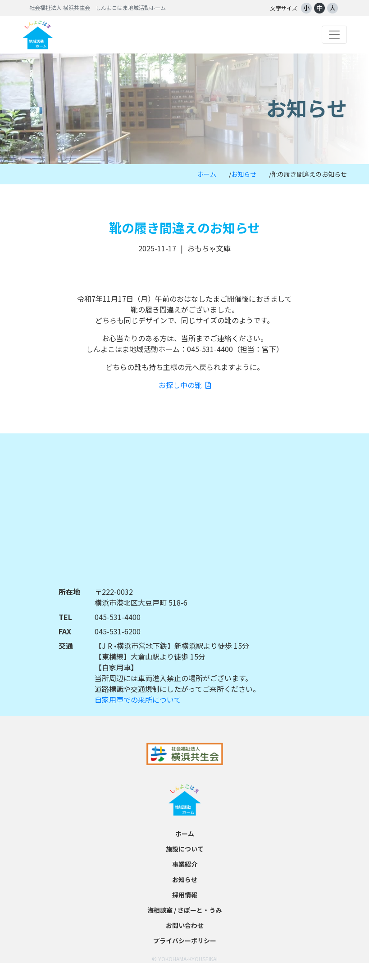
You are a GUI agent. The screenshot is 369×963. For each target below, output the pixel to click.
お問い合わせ (185, 925)
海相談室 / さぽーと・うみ (184, 909)
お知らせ (243, 173)
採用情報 (184, 894)
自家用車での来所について (138, 699)
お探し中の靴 (185, 384)
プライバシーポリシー (184, 940)
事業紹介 (184, 864)
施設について (185, 848)
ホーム (206, 173)
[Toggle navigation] (334, 35)
